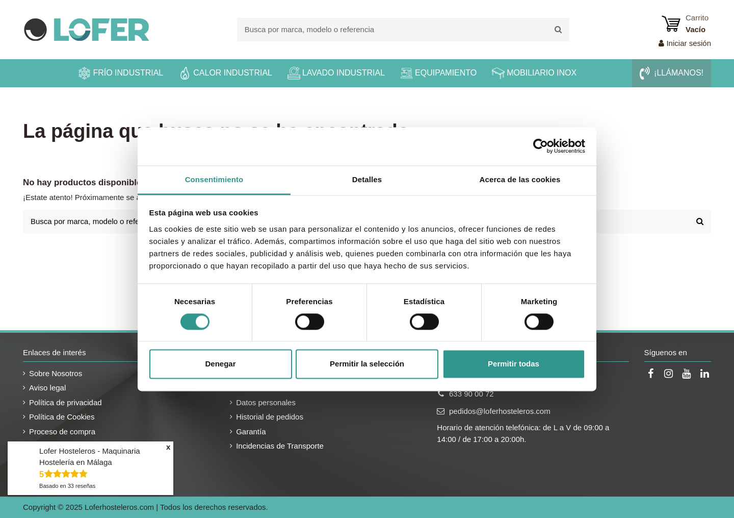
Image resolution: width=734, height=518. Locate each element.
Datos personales (266, 402)
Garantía (251, 431)
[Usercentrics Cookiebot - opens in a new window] (540, 146)
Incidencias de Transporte (280, 445)
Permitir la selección (367, 364)
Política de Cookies (61, 416)
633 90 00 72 (471, 393)
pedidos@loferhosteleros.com (499, 411)
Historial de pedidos (269, 416)
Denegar (220, 364)
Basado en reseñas (67, 486)
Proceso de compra (62, 431)
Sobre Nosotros (55, 373)
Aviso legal (47, 387)
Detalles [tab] (367, 179)
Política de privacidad (65, 402)
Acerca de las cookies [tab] (520, 179)
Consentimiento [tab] (214, 179)
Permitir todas (513, 364)
